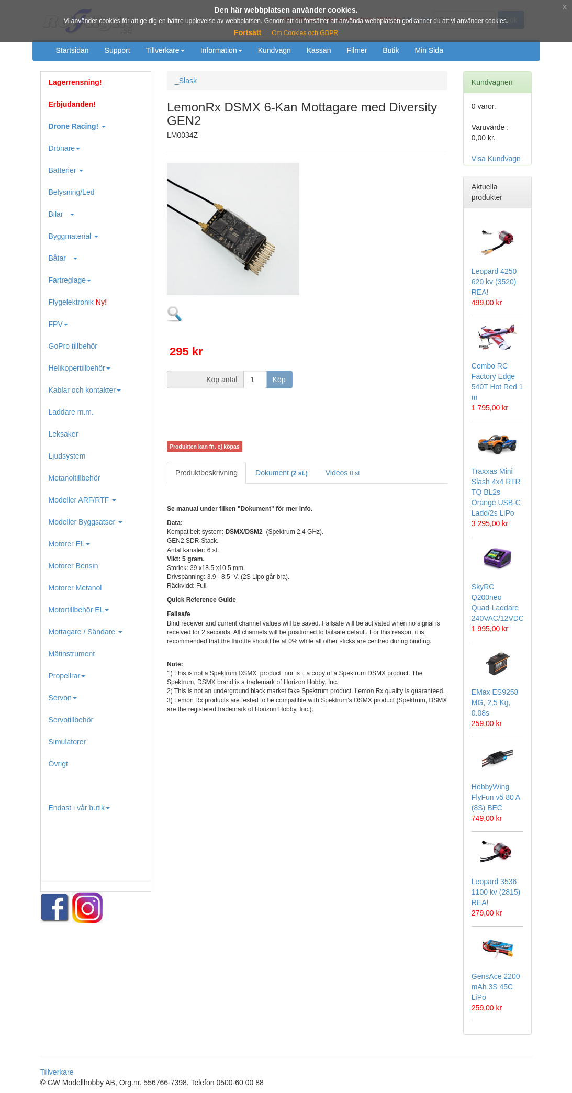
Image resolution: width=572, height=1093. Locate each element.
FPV (58, 324)
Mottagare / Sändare (86, 632)
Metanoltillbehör (74, 478)
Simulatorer (67, 742)
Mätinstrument (72, 654)
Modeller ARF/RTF (83, 500)
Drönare (65, 148)
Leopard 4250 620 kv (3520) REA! (494, 281)
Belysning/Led (72, 192)
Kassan (319, 50)
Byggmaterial (74, 236)
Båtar (63, 258)
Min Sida (428, 50)
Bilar (62, 214)
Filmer (356, 50)
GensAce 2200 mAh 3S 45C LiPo (496, 986)
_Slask (186, 80)
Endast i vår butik (79, 808)
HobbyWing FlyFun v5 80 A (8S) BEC (496, 797)
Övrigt (58, 764)
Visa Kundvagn (496, 158)
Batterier (66, 170)
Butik (391, 50)
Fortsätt (247, 32)
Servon (63, 698)
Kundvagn (274, 50)
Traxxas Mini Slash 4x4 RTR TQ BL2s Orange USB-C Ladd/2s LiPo (496, 492)
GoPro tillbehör (73, 346)
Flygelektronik (78, 302)
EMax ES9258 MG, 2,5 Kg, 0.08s (495, 702)
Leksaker (63, 434)
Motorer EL (69, 544)
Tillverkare (165, 50)
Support (117, 50)
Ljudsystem (67, 456)
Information (221, 50)
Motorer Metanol (75, 588)
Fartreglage (70, 280)
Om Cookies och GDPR (305, 33)
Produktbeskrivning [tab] (206, 473)
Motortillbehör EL (79, 610)
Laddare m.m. (71, 412)
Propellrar (67, 676)
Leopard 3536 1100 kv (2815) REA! (496, 892)
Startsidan (72, 50)
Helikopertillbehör (79, 368)
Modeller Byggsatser (86, 522)
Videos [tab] (343, 473)
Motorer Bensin (73, 566)
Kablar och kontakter (85, 390)
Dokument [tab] (281, 473)
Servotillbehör (71, 720)
